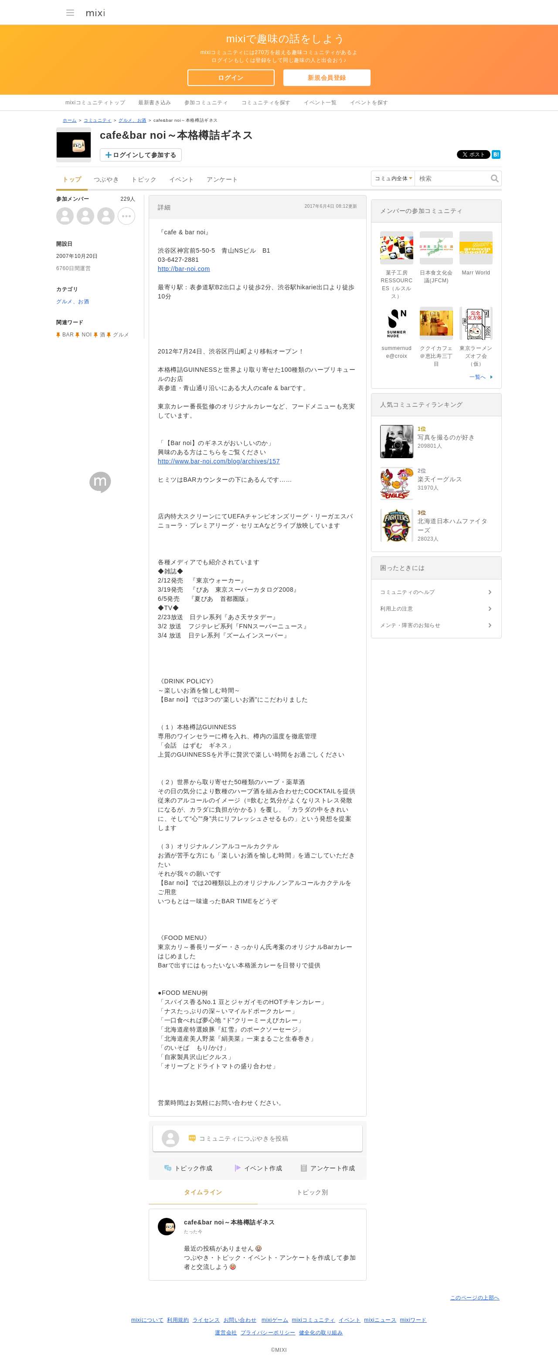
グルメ (121, 335)
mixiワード (413, 1320)
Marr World (476, 273)
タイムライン (203, 1192)
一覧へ (478, 377)
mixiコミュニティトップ (95, 102)
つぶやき (106, 179)
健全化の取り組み (321, 1333)
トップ (72, 179)
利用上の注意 (396, 609)
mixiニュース (380, 1320)
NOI (87, 335)
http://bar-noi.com (184, 268)
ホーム (70, 120)
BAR (68, 335)
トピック (144, 179)
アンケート (222, 179)
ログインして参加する (145, 154)
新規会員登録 (327, 77)
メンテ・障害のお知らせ (410, 625)
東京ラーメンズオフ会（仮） (476, 356)
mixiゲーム (275, 1320)
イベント (181, 179)
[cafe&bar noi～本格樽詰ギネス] (166, 1226)
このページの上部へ (475, 1298)
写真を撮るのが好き (446, 437)
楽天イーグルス (440, 479)
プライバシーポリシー (268, 1333)
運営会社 (226, 1333)
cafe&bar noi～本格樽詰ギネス (229, 1222)
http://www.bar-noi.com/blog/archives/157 (219, 461)
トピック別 (312, 1192)
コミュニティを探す (266, 102)
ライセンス (206, 1320)
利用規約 (178, 1320)
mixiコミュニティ (313, 1320)
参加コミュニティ (206, 102)
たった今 (193, 1231)
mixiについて (147, 1320)
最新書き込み (154, 102)
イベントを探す (369, 102)
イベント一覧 (320, 102)
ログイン (230, 77)
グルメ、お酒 (132, 120)
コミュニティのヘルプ (407, 592)
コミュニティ (98, 120)
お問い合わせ (240, 1320)
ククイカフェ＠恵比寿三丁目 (436, 356)
